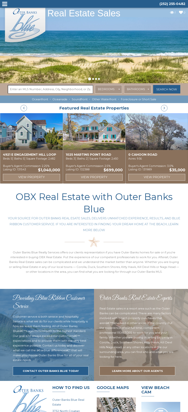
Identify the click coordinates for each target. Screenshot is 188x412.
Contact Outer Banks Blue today (51, 371)
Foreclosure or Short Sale (138, 99)
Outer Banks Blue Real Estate (25, 23)
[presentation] (24, 108)
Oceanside (60, 99)
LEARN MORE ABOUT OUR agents (137, 371)
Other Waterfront (104, 99)
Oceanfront (40, 99)
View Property (31, 177)
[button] (89, 78)
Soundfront (80, 99)
